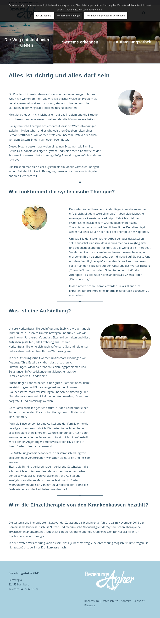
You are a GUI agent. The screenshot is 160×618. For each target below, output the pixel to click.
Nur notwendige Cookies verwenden (106, 15)
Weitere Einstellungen (68, 15)
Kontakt (126, 601)
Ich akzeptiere (43, 15)
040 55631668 (29, 589)
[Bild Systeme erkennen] (80, 42)
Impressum (91, 601)
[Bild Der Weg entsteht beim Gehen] (26, 42)
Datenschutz (110, 601)
